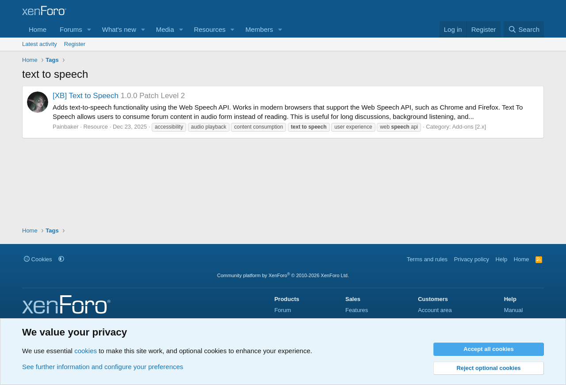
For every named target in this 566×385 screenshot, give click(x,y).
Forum (282, 310)
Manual (513, 310)
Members (259, 29)
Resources (210, 29)
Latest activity (39, 44)
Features (356, 310)
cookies (85, 351)
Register (74, 44)
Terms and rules (427, 259)
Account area (435, 310)
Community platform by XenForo (283, 275)
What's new (119, 29)
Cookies (38, 259)
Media (165, 29)
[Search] (524, 29)
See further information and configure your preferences (102, 366)
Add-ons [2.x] (469, 126)
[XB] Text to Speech (86, 95)
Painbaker (66, 126)
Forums (71, 29)
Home (37, 29)
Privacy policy (471, 259)
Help (502, 259)
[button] (89, 29)
